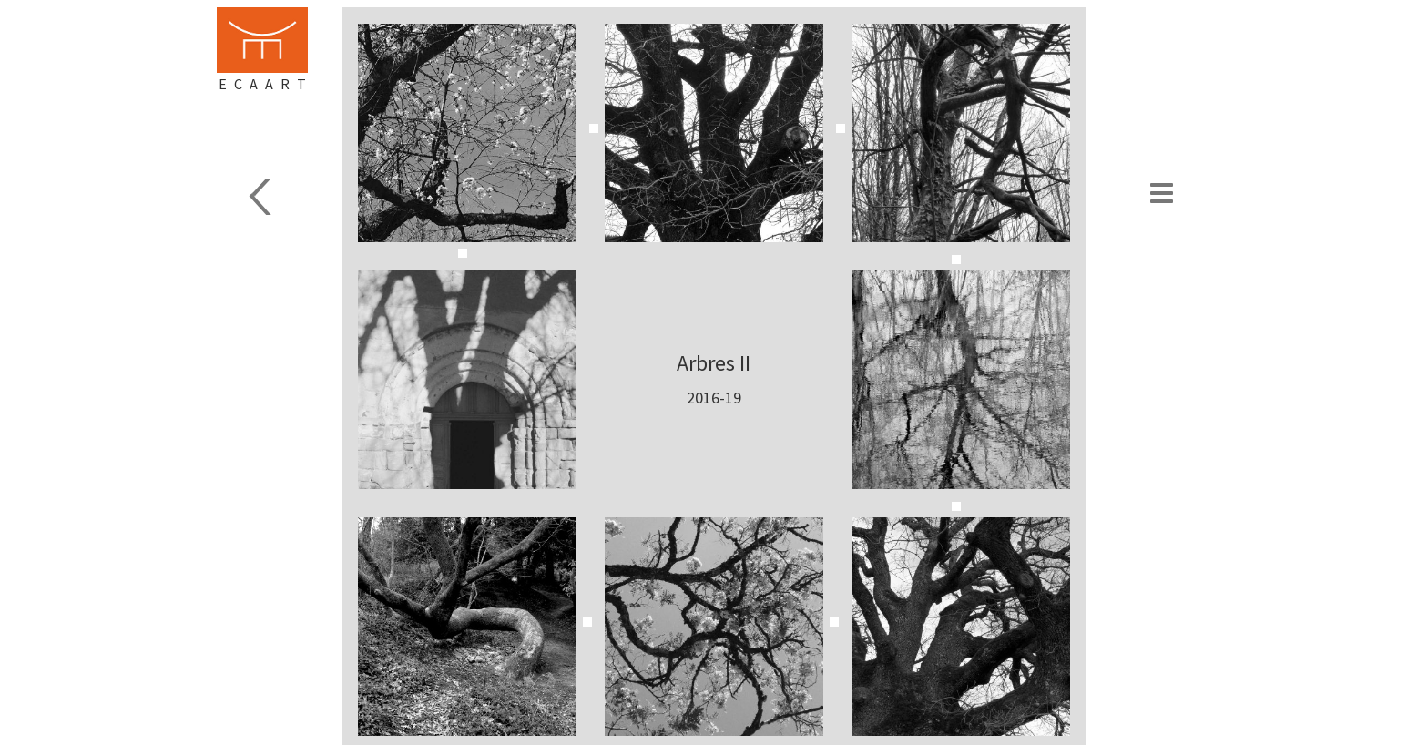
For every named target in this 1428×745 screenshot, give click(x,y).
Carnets (299, 197)
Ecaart (266, 84)
